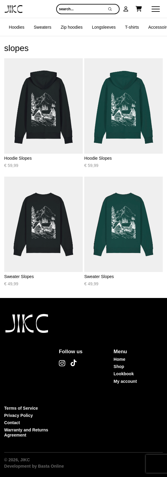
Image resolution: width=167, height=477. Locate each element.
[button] (126, 9)
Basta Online (51, 466)
